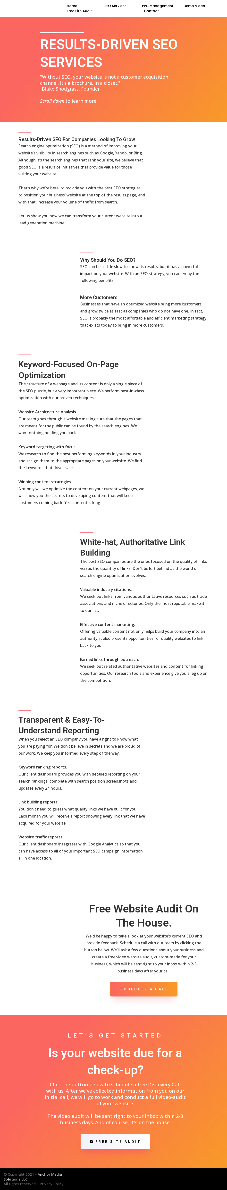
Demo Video (194, 5)
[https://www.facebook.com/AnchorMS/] (201, 1176)
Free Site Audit (79, 10)
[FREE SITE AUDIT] (115, 1141)
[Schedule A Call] (143, 989)
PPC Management (157, 5)
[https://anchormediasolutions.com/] (27, 8)
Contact (151, 10)
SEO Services (115, 5)
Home (72, 5)
